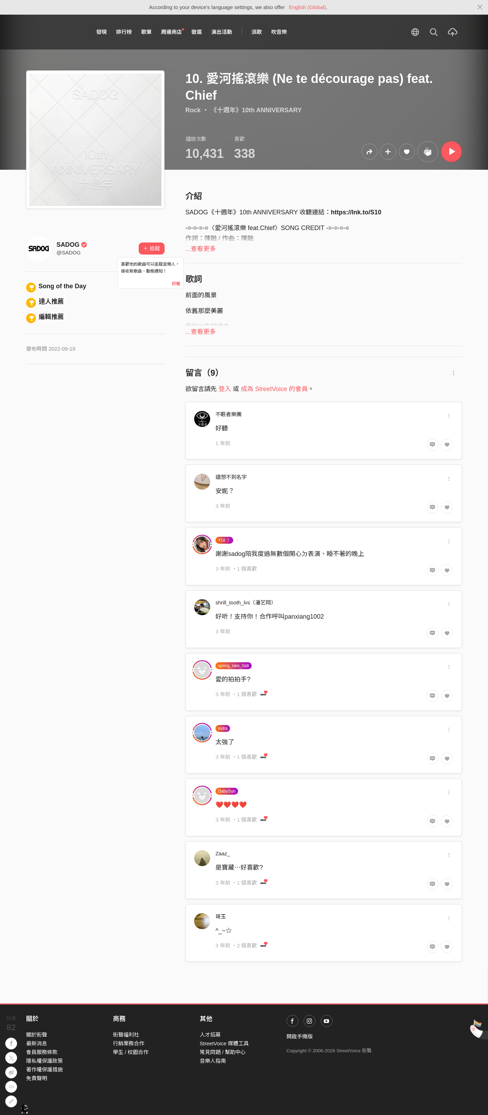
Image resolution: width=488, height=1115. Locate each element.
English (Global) (307, 7)
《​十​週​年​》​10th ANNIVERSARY (256, 110)
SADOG (71, 244)
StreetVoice (55, 32)
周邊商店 (172, 31)
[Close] (480, 7)
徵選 (196, 32)
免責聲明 (36, 1078)
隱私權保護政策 (44, 1061)
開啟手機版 (300, 1036)
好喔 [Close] (176, 283)
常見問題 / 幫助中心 (223, 1052)
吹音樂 (279, 32)
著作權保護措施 (44, 1069)
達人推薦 (45, 301)
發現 (101, 32)
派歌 (256, 32)
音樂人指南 (213, 1061)
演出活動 (221, 32)
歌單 (146, 32)
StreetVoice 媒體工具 (224, 1043)
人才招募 (210, 1035)
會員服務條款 (42, 1052)
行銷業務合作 (128, 1043)
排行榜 (124, 32)
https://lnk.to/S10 (356, 212)
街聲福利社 (126, 1035)
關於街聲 (36, 1035)
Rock (193, 110)
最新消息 (36, 1043)
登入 (225, 388)
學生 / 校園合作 (131, 1052)
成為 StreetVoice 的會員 (274, 388)
